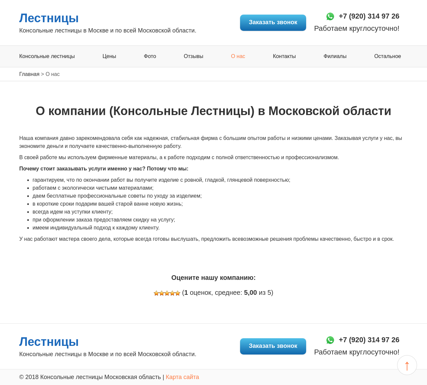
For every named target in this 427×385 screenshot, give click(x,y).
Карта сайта (182, 377)
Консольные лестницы (47, 56)
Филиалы (335, 56)
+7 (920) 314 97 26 (366, 16)
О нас (238, 56)
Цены (109, 56)
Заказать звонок (267, 22)
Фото (150, 56)
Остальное (387, 56)
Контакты (284, 56)
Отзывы (194, 56)
